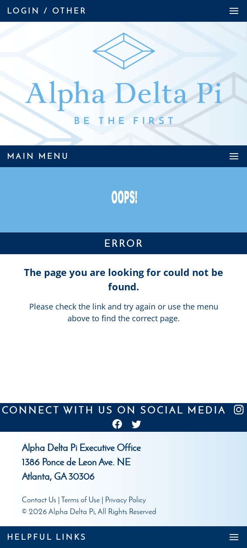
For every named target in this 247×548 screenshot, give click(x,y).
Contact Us (39, 499)
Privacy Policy (125, 499)
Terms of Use (80, 499)
